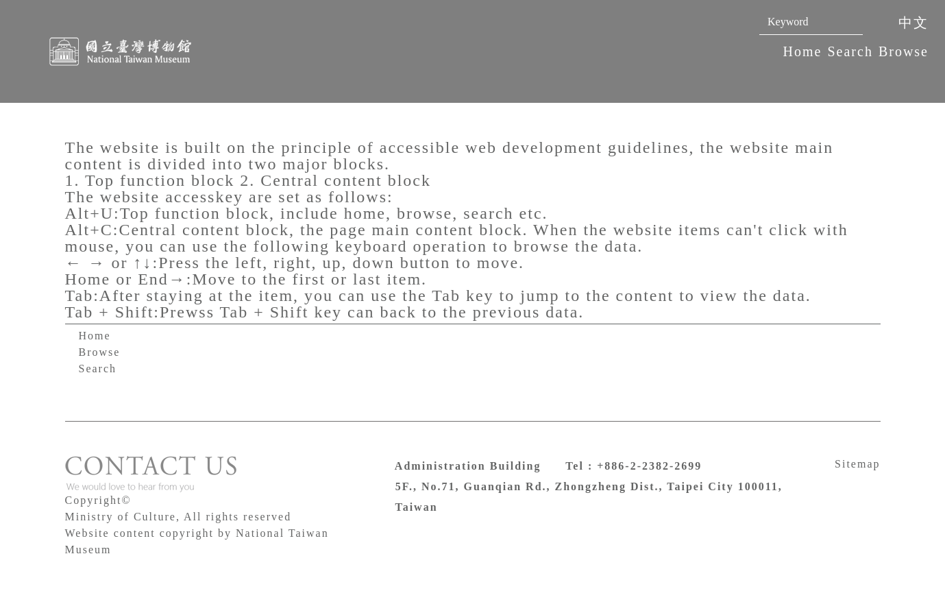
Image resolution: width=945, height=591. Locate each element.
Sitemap (857, 464)
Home (802, 51)
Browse (904, 51)
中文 (913, 22)
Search (849, 51)
